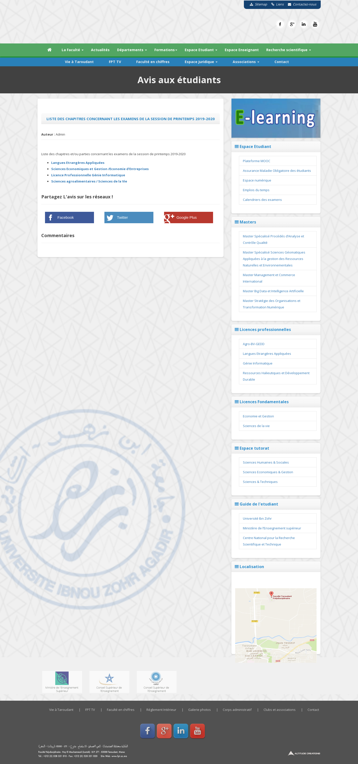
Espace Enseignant (242, 49)
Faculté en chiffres (153, 61)
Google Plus (187, 217)
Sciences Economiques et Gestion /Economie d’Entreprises (100, 169)
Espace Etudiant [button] (201, 49)
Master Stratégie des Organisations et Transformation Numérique (271, 303)
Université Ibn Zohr (257, 518)
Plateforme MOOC (256, 161)
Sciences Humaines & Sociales (266, 462)
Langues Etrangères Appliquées (77, 162)
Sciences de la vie (256, 426)
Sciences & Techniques (260, 481)
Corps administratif (237, 709)
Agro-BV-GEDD (254, 344)
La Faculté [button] (73, 49)
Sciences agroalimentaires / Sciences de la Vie (89, 181)
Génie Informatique (257, 363)
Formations (165, 49)
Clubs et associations (280, 709)
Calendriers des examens (262, 199)
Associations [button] (246, 61)
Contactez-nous (300, 4)
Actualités (100, 49)
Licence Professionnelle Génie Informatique (88, 175)
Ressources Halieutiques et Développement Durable (276, 376)
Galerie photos (199, 709)
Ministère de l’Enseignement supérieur (272, 528)
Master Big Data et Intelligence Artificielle (273, 291)
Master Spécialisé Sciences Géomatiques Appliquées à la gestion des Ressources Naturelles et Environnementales (274, 258)
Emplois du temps (256, 190)
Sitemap (256, 4)
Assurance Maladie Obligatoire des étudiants (277, 170)
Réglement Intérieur (161, 709)
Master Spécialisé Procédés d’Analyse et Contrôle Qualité (273, 239)
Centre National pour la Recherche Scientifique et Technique (269, 541)
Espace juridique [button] (201, 61)
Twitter (122, 217)
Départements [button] (132, 49)
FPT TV (115, 61)
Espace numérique (257, 180)
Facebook (65, 217)
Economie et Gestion (258, 416)
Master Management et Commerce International (269, 278)
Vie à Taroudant (79, 61)
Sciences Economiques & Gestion (268, 472)
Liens (276, 4)
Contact (281, 61)
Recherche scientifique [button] (288, 49)
